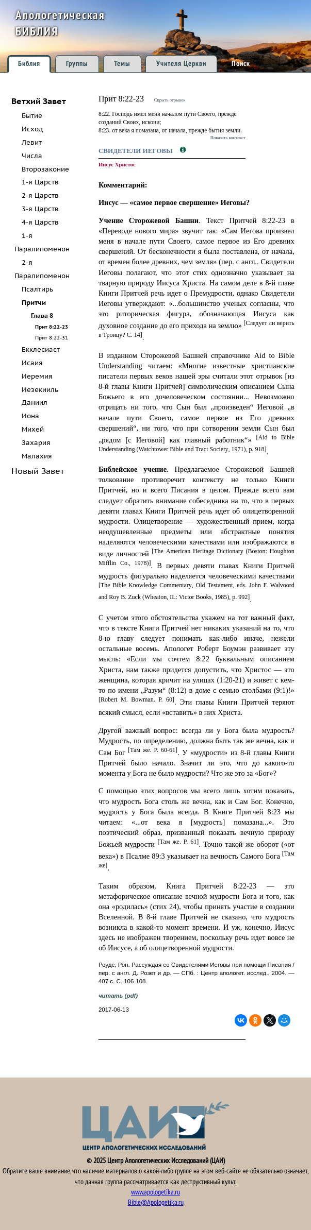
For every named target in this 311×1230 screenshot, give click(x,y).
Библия (29, 63)
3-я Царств (40, 208)
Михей (33, 429)
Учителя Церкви (181, 63)
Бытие (32, 115)
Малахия (37, 456)
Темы (122, 63)
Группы (77, 63)
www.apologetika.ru (155, 1192)
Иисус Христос (117, 164)
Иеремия (37, 376)
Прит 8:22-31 (51, 337)
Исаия (32, 362)
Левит (32, 142)
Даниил (34, 402)
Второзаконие (45, 169)
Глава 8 (42, 315)
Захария (36, 442)
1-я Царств (40, 182)
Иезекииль (40, 389)
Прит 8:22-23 (51, 326)
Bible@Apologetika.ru (156, 1202)
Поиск (241, 63)
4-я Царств (40, 222)
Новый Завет (37, 471)
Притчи (34, 302)
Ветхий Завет (38, 101)
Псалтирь (37, 289)
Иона (30, 416)
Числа (32, 155)
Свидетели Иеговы (136, 151)
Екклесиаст (41, 349)
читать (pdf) (118, 996)
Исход (32, 129)
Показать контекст (227, 137)
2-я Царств (40, 195)
